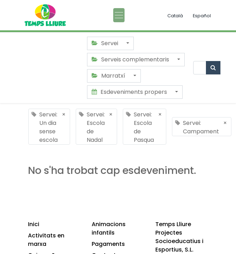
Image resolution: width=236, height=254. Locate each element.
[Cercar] (213, 67)
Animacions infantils (109, 228)
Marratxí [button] (109, 76)
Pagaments (108, 244)
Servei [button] (106, 43)
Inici (33, 224)
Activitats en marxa (46, 239)
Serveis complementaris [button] (131, 59)
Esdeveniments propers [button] (130, 92)
